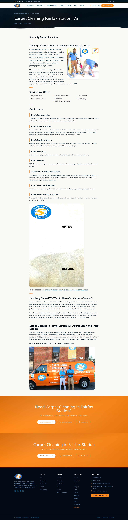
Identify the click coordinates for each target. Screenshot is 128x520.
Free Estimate (107, 5)
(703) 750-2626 (19, 1)
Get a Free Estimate (46, 422)
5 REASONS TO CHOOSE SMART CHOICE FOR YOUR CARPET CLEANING (65, 290)
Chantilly (76, 478)
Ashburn (76, 492)
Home (16, 13)
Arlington (76, 486)
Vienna (75, 501)
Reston (76, 489)
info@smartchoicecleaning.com (101, 483)
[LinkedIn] (20, 491)
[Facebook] (15, 491)
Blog (75, 5)
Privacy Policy (43, 489)
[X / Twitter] (18, 491)
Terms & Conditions (62, 492)
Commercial (31, 5)
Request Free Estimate (100, 495)
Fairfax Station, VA (24, 13)
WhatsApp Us (83, 422)
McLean (76, 498)
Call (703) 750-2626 (66, 422)
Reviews (69, 5)
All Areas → (77, 507)
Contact (82, 5)
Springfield (77, 504)
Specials (42, 486)
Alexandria (77, 481)
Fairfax (75, 484)
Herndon (76, 495)
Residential (41, 5)
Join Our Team (60, 484)
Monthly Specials (52, 5)
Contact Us (60, 481)
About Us (61, 5)
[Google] (23, 491)
